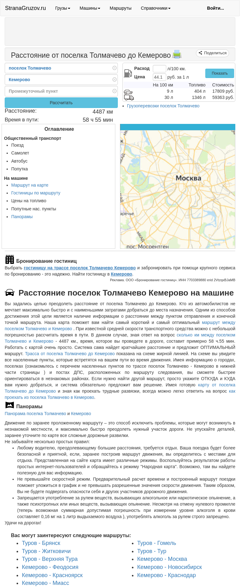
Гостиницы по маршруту (35, 192)
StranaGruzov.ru (25, 8)
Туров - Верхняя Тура (50, 559)
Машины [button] (90, 8)
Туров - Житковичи (46, 551)
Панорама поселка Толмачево (35, 413)
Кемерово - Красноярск (52, 575)
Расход (142, 68)
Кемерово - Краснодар (166, 575)
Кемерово (121, 274)
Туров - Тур (151, 551)
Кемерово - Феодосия (50, 567)
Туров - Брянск (41, 543)
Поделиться (215, 53)
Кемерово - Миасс (45, 583)
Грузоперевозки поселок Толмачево (163, 105)
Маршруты (121, 8)
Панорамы (22, 216)
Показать (220, 73)
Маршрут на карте (29, 185)
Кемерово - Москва (162, 559)
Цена (139, 76)
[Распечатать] (177, 56)
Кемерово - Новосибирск (169, 567)
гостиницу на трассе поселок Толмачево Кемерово (80, 267)
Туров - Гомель (156, 543)
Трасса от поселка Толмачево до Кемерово (70, 353)
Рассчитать (61, 102)
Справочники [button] (156, 8)
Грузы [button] (62, 8)
